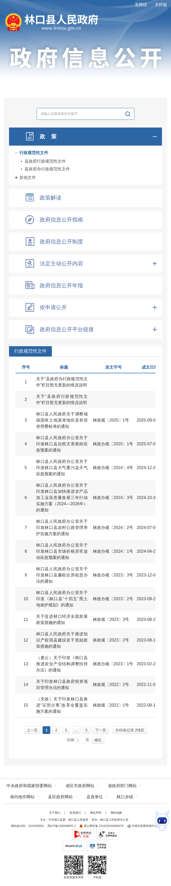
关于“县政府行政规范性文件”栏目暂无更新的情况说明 (62, 399)
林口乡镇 (125, 797)
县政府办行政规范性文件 (47, 169)
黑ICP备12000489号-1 (61, 825)
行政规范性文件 (33, 153)
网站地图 (116, 812)
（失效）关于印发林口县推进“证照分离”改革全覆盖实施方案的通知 (62, 705)
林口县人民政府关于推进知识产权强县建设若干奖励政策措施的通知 (62, 640)
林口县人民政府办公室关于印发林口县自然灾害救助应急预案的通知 (62, 444)
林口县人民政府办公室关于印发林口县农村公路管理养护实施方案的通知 (62, 527)
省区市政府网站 (80, 786)
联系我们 (75, 812)
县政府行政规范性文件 (45, 161)
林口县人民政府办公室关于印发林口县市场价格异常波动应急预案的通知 (62, 551)
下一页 (100, 730)
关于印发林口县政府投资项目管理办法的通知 (62, 684)
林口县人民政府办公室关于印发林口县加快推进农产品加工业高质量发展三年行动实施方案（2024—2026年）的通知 (62, 497)
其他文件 (27, 177)
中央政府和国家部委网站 (29, 786)
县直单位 (94, 797)
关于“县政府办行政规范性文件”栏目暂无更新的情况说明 (62, 382)
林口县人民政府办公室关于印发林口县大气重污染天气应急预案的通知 (62, 467)
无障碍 (141, 5)
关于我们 (54, 812)
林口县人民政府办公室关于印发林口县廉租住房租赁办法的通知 (62, 575)
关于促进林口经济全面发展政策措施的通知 (62, 619)
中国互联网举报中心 (142, 825)
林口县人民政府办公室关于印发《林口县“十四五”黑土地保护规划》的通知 (62, 598)
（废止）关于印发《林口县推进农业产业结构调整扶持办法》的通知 (62, 663)
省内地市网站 (22, 797)
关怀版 (161, 5)
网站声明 (95, 812)
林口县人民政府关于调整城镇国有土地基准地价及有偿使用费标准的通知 (62, 420)
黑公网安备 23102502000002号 (101, 825)
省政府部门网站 (122, 786)
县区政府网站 (60, 797)
